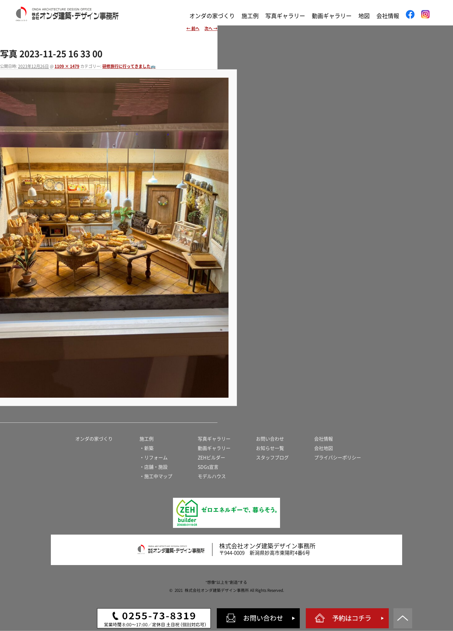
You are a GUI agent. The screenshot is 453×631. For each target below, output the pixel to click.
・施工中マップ (156, 476)
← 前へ (192, 28)
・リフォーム (154, 457)
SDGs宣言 (208, 467)
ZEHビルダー (211, 457)
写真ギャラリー (285, 16)
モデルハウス (212, 476)
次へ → (210, 28)
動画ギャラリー (332, 16)
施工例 (250, 16)
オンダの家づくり (212, 16)
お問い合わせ (270, 439)
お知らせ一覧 (270, 448)
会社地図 (323, 448)
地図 (364, 16)
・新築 (147, 448)
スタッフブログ (272, 457)
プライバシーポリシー (337, 457)
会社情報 (387, 16)
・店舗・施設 (154, 467)
